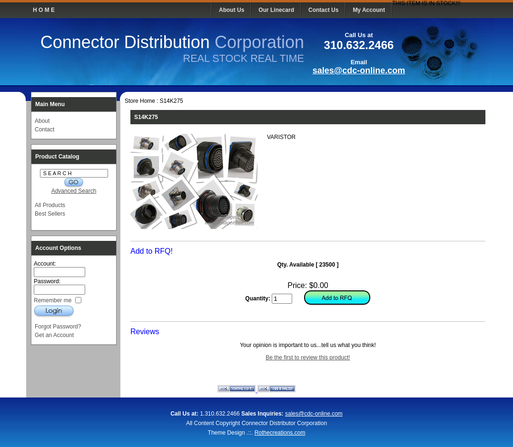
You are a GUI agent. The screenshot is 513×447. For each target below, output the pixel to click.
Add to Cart (337, 298)
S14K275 (171, 101)
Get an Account (54, 335)
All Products (50, 205)
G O (73, 182)
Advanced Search (74, 191)
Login (54, 311)
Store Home (140, 101)
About (42, 121)
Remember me (53, 300)
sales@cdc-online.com (359, 70)
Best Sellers (50, 213)
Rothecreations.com (280, 432)
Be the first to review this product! (308, 357)
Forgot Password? (58, 326)
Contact (44, 129)
